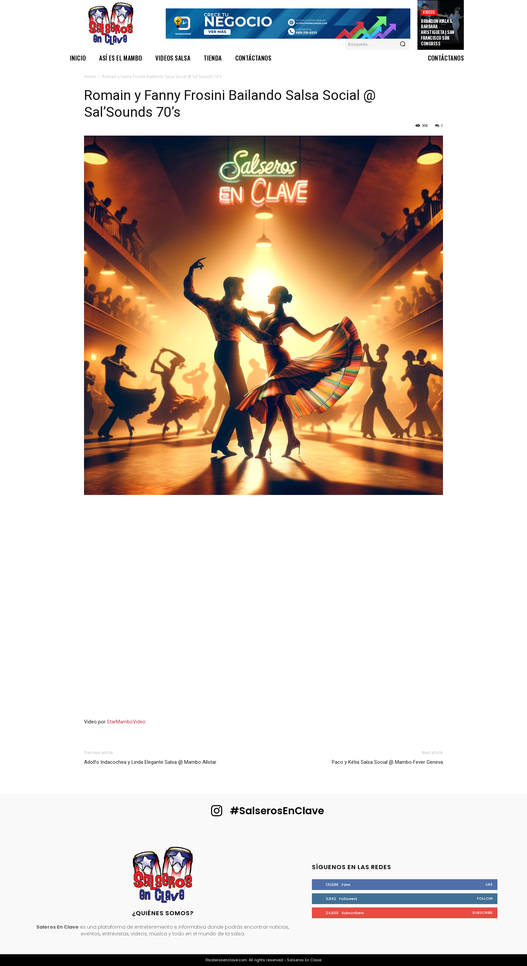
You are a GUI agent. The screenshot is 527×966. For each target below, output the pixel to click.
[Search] (402, 44)
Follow (485, 898)
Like (489, 884)
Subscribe (482, 912)
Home (90, 76)
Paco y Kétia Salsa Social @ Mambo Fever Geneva (387, 762)
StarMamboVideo (126, 722)
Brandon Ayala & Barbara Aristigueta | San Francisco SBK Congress (437, 32)
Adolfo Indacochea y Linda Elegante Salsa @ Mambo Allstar (150, 762)
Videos (429, 12)
